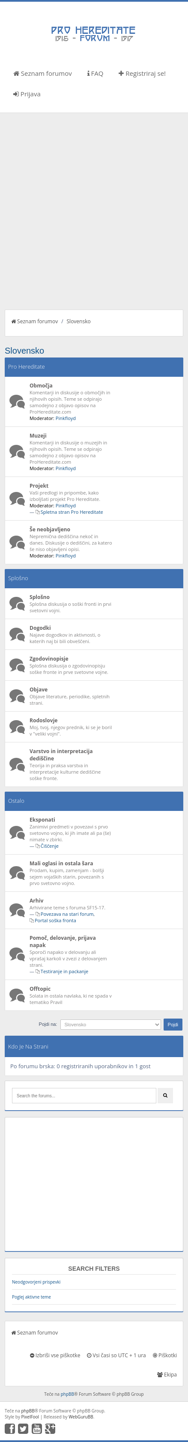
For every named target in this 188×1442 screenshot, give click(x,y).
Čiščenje (50, 846)
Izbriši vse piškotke (55, 1355)
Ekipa (167, 1374)
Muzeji (38, 435)
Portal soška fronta (55, 920)
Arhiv (36, 900)
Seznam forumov (42, 73)
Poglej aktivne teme (31, 1297)
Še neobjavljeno (50, 529)
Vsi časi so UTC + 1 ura (116, 1355)
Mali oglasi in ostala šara (61, 863)
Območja (41, 385)
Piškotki (165, 1355)
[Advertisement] (94, 211)
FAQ (95, 73)
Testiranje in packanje (64, 971)
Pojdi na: (48, 1024)
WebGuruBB (81, 1417)
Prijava (27, 93)
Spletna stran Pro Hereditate (72, 512)
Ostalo (16, 800)
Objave (39, 689)
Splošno (18, 578)
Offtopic (40, 988)
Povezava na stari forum (67, 914)
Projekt (39, 485)
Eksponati (42, 819)
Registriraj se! (142, 73)
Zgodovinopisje (49, 658)
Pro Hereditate (26, 366)
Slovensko (79, 321)
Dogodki (40, 628)
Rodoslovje (44, 720)
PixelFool (30, 1417)
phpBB (67, 1394)
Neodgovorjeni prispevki (36, 1282)
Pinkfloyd (66, 418)
